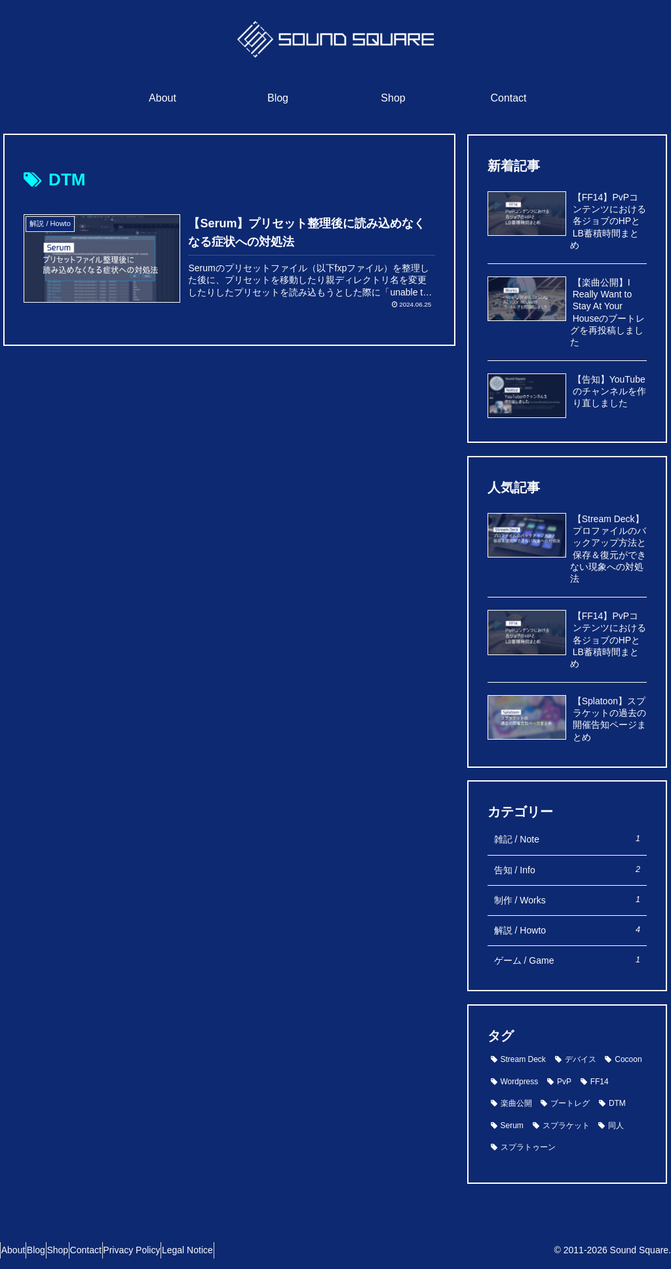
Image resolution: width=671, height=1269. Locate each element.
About (19, 1250)
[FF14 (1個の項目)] (595, 1082)
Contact (128, 1250)
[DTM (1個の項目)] (612, 1104)
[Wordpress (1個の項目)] (515, 1082)
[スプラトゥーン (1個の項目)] (523, 1148)
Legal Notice (254, 1250)
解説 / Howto (567, 930)
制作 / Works (567, 899)
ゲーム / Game (567, 960)
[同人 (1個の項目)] (611, 1126)
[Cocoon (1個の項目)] (623, 1060)
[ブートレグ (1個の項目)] (565, 1104)
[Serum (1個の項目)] (507, 1126)
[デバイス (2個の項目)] (575, 1060)
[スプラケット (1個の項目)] (561, 1126)
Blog (54, 1250)
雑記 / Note (567, 838)
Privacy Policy (186, 1250)
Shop (88, 1250)
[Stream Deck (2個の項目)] (518, 1060)
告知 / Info (567, 869)
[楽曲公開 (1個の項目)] (511, 1104)
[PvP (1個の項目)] (559, 1082)
